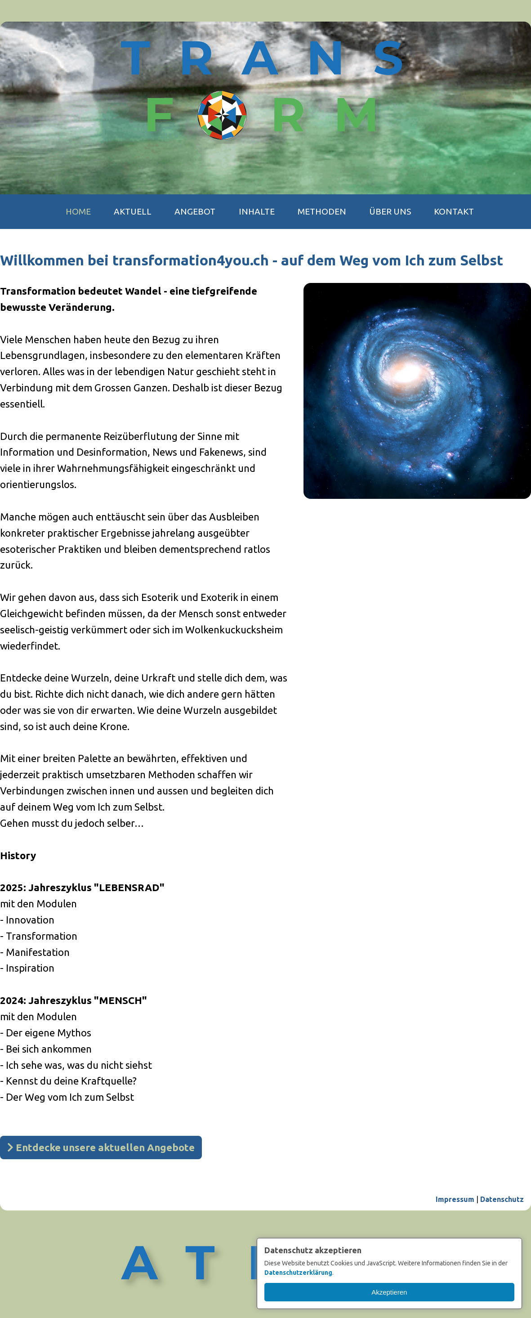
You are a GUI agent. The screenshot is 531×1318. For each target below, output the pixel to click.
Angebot (194, 211)
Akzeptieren (389, 1292)
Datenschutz (502, 1199)
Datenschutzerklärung (298, 1272)
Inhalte (257, 211)
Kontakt (454, 211)
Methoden (322, 211)
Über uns (390, 211)
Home (78, 211)
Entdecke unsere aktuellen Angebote (101, 1147)
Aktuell (133, 211)
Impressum (455, 1199)
